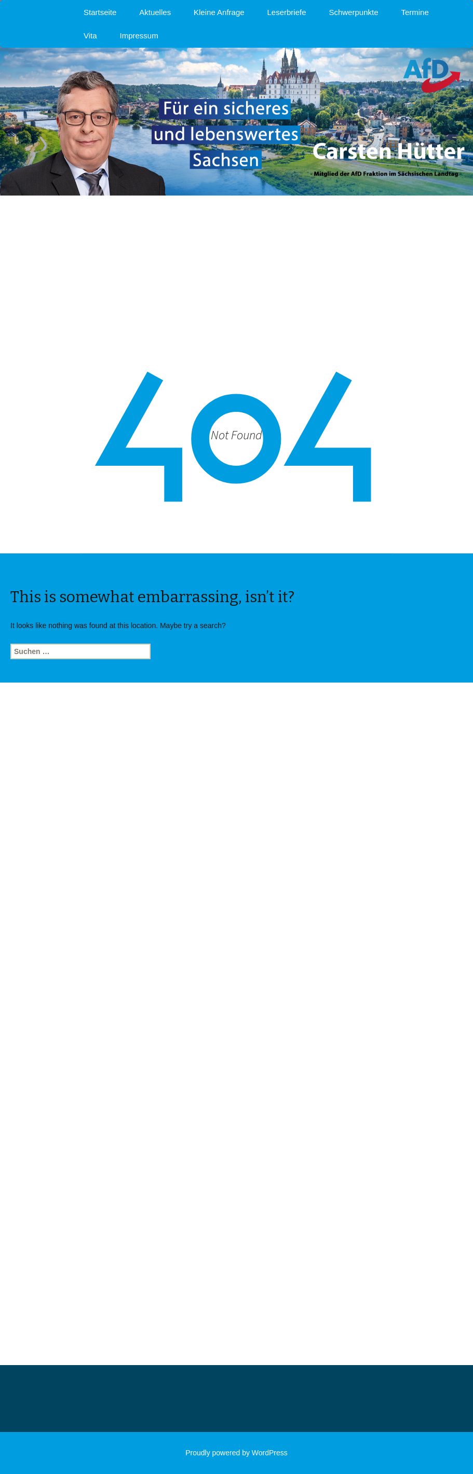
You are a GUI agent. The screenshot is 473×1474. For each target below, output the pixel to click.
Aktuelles (155, 12)
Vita (90, 35)
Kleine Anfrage (219, 12)
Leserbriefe (286, 12)
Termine (414, 12)
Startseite (100, 12)
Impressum (138, 35)
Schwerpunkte (353, 12)
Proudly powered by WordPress (236, 1453)
